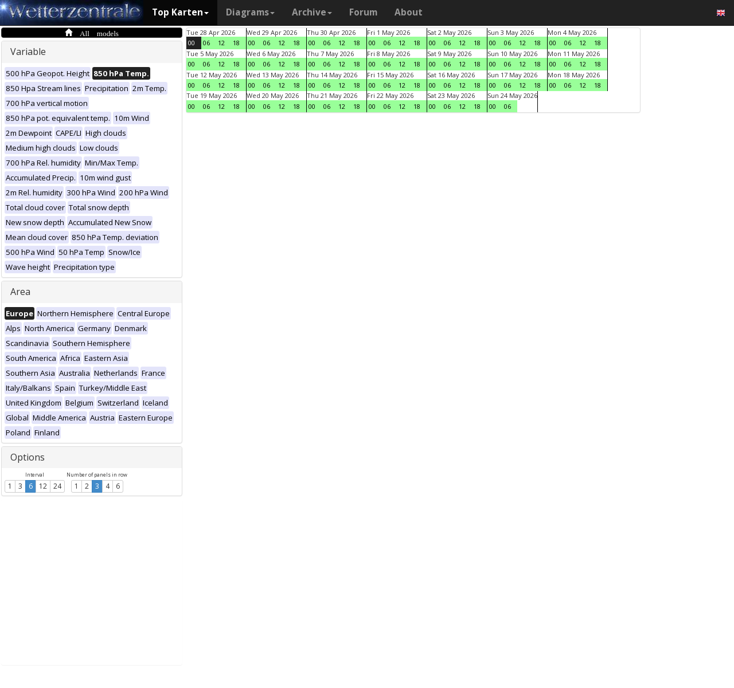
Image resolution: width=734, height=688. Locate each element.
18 (236, 42)
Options (27, 457)
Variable (28, 51)
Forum (363, 12)
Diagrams (250, 12)
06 (206, 42)
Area (20, 291)
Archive (312, 12)
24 (57, 486)
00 (191, 42)
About (409, 12)
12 (43, 486)
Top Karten (180, 12)
